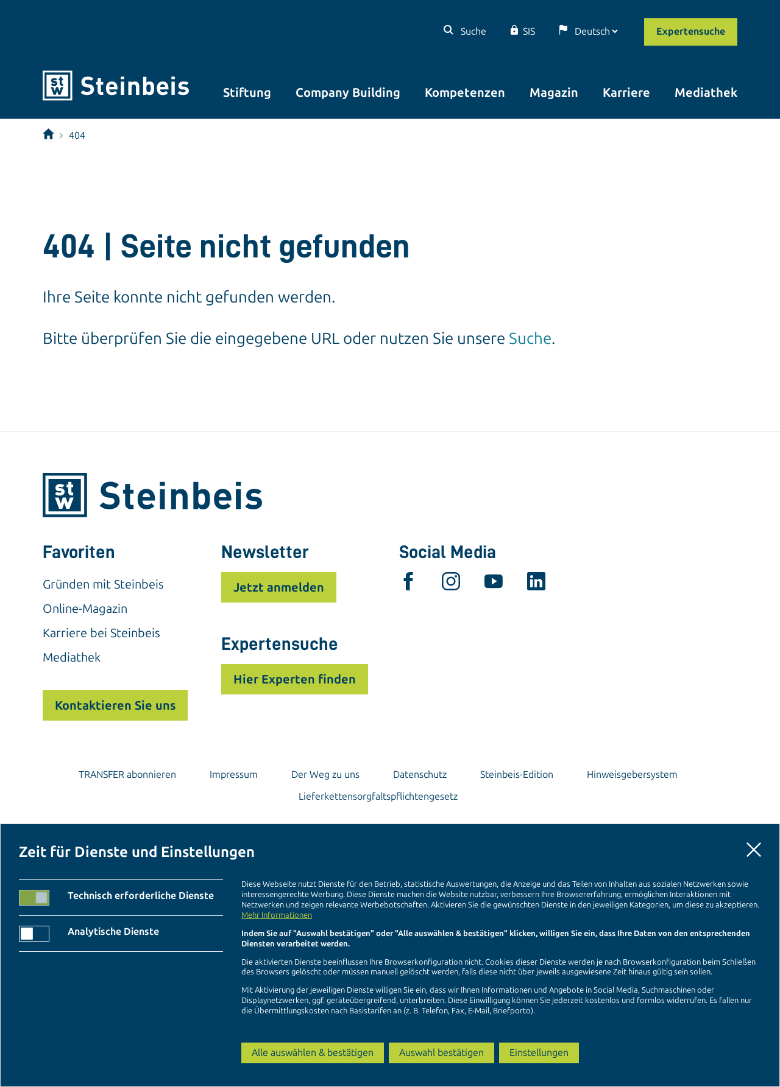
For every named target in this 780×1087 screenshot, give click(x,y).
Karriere (626, 92)
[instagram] (451, 584)
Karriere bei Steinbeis (101, 633)
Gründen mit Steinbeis (103, 584)
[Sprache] (596, 31)
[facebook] (408, 584)
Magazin (554, 92)
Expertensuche (690, 31)
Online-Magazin (85, 608)
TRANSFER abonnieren (127, 774)
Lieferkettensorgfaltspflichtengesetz (378, 796)
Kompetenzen (465, 92)
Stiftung (247, 92)
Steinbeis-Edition (516, 774)
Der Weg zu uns (325, 774)
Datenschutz (420, 774)
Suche (472, 31)
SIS (529, 31)
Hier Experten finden (294, 679)
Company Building (348, 92)
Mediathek (706, 92)
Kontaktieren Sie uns (115, 705)
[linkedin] (536, 584)
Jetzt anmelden (278, 587)
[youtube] (493, 584)
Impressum (234, 774)
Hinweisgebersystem (632, 774)
